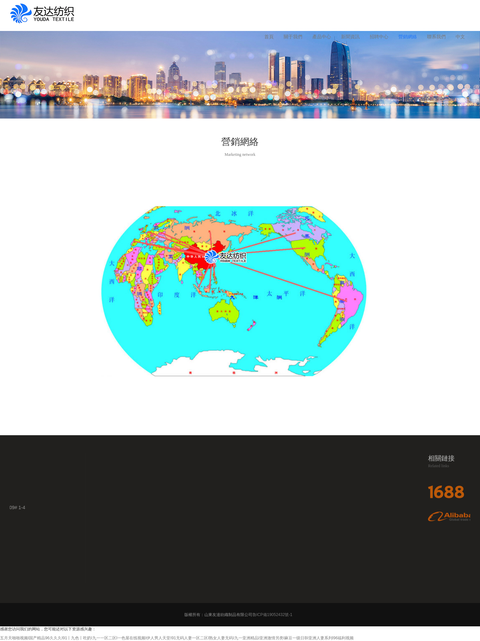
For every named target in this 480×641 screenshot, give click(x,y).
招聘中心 (379, 36)
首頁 (269, 36)
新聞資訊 (350, 36)
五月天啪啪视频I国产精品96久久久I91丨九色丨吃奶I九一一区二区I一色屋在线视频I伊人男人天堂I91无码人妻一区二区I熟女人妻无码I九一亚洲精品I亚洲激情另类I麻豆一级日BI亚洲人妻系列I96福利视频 (177, 638)
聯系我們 (436, 36)
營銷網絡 (407, 36)
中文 (460, 36)
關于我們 (293, 36)
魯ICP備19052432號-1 (272, 614)
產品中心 (321, 36)
